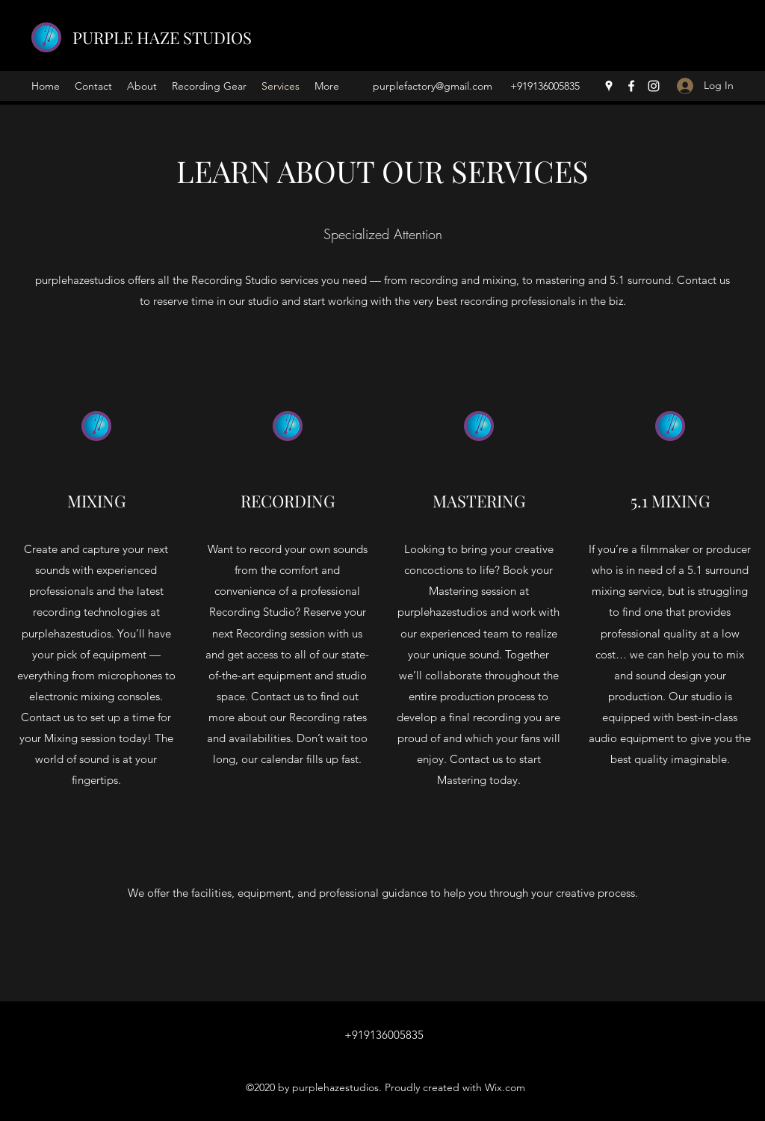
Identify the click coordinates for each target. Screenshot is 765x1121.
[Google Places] (608, 85)
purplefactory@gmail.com (432, 86)
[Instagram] (653, 85)
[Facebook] (631, 85)
